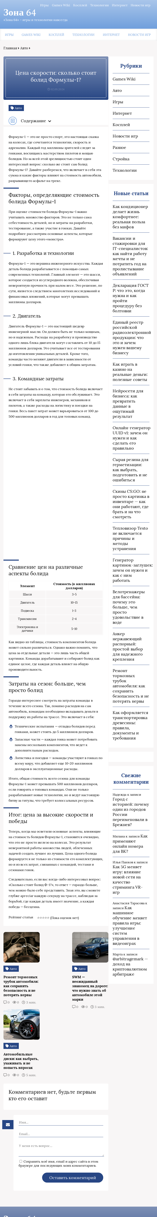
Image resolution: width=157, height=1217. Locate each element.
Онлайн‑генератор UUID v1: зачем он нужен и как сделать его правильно (131, 433)
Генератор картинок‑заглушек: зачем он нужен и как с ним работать (131, 565)
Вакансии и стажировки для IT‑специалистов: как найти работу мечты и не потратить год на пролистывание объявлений (130, 256)
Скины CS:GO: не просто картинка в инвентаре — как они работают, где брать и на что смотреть (131, 499)
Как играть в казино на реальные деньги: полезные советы (130, 367)
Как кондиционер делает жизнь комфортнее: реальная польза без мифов (130, 217)
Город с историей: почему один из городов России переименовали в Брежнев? (131, 799)
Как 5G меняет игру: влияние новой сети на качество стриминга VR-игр (131, 862)
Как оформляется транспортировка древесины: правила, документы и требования (130, 715)
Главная (10, 48)
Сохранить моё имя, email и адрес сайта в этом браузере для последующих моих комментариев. (54, 1126)
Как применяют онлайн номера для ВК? (130, 829)
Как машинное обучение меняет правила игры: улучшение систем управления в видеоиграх (130, 905)
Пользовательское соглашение (30, 1207)
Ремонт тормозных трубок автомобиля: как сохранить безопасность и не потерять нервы (131, 678)
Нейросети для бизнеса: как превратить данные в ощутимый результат (128, 399)
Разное (119, 147)
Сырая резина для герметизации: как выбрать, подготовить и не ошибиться (131, 465)
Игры (45, 5)
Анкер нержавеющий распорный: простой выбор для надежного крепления (128, 641)
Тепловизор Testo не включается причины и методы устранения (130, 533)
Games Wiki (61, 5)
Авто (23, 48)
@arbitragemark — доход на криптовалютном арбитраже (130, 946)
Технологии (100, 5)
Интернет (120, 5)
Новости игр (141, 5)
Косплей (81, 5)
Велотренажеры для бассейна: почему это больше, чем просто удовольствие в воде (129, 602)
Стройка (121, 159)
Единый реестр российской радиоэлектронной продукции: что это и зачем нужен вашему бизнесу (131, 335)
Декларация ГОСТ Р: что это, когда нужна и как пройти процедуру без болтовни (131, 298)
